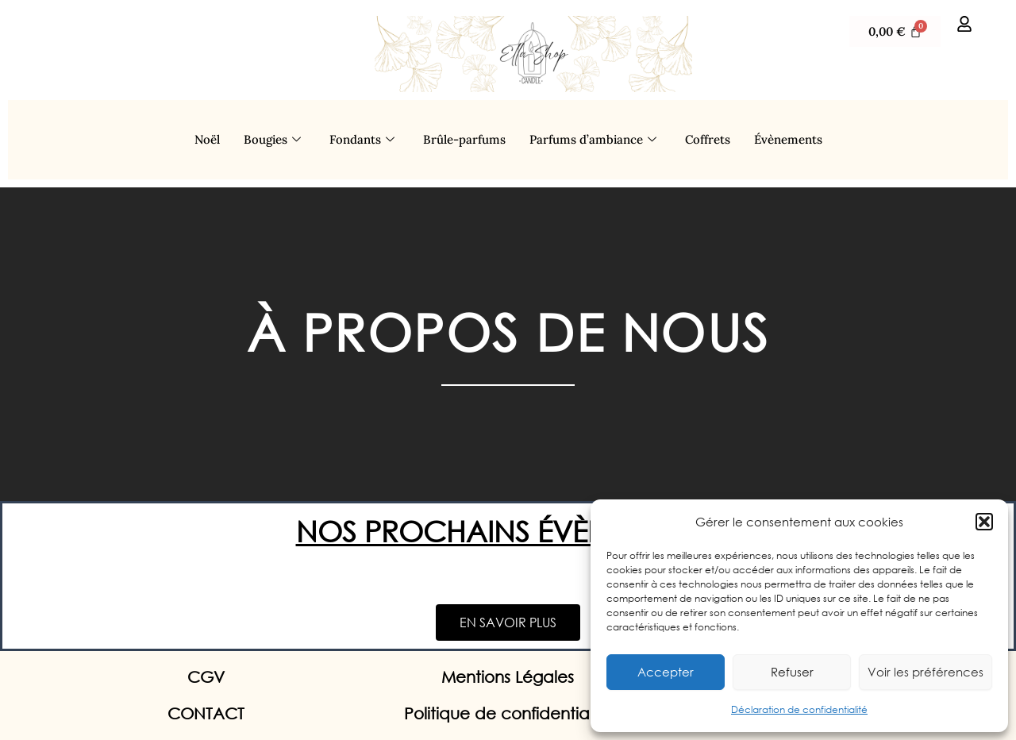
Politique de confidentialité (508, 713)
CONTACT (205, 713)
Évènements (788, 139)
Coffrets (707, 139)
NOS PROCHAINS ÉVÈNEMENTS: (508, 531)
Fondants (361, 139)
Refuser (792, 672)
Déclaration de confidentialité (799, 709)
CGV (206, 677)
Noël (207, 139)
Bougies (272, 139)
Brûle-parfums (464, 139)
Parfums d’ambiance (592, 139)
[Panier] (895, 31)
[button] (984, 522)
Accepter (665, 672)
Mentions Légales (507, 677)
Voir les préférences (925, 672)
